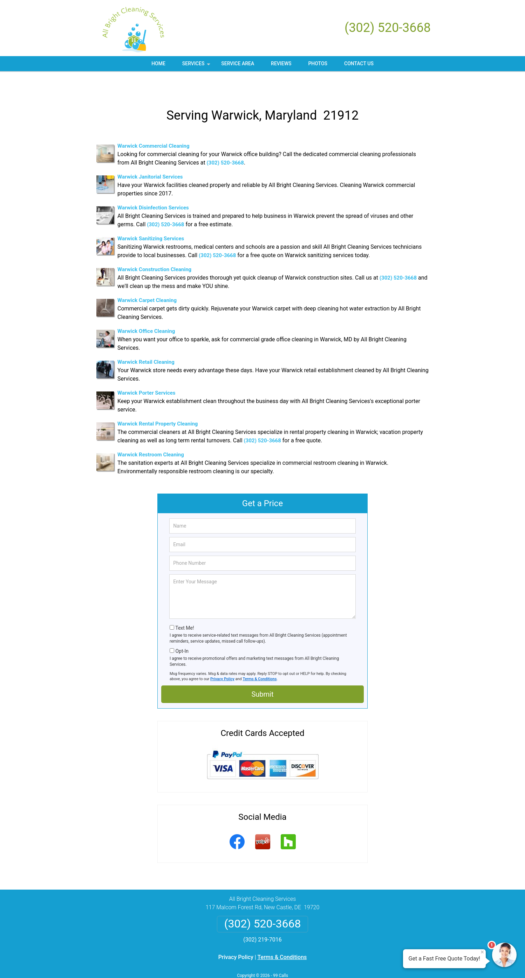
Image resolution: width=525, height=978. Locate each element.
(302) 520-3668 (388, 27)
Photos (317, 63)
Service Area (237, 63)
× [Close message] (482, 952)
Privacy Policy (222, 658)
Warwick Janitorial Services (150, 156)
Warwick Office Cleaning (146, 310)
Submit (262, 673)
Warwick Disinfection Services (153, 187)
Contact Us (359, 63)
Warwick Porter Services (146, 372)
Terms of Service (313, 963)
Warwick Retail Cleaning (146, 341)
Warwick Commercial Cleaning (153, 125)
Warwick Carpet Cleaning (147, 279)
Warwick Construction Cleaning (154, 249)
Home (158, 63)
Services (197, 66)
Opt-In (181, 630)
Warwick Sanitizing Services (150, 218)
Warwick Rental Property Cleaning (157, 403)
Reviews (281, 63)
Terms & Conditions (260, 658)
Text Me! (184, 607)
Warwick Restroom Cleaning (150, 434)
